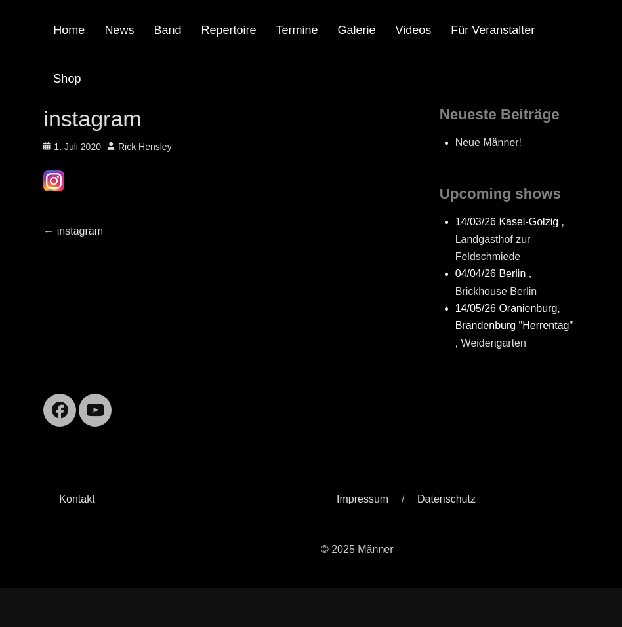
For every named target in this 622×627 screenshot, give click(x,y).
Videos (414, 30)
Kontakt (76, 498)
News (119, 30)
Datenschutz (446, 498)
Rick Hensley (145, 147)
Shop (67, 78)
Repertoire (228, 30)
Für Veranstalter (493, 30)
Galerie (357, 30)
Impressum (362, 498)
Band (167, 30)
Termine (297, 30)
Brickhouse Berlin (496, 291)
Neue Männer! (488, 142)
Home (69, 30)
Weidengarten (493, 343)
